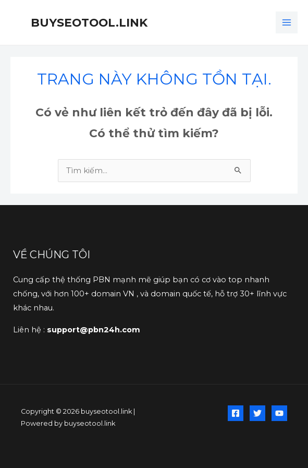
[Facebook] (235, 413)
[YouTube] (279, 413)
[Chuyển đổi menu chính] (287, 22)
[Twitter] (257, 413)
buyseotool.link (89, 22)
